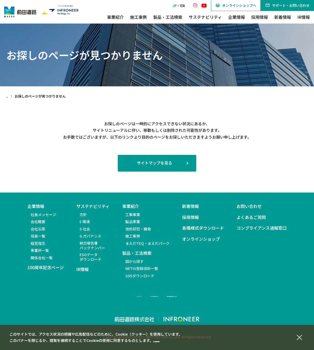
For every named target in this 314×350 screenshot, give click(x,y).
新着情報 (282, 17)
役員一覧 (38, 236)
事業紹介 (115, 17)
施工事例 (138, 17)
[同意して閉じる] (299, 336)
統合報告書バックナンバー (92, 245)
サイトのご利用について (144, 295)
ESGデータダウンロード (91, 257)
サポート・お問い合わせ (287, 5)
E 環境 (85, 221)
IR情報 (303, 17)
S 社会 (85, 229)
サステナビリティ (205, 17)
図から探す (134, 261)
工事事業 (132, 214)
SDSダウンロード (139, 275)
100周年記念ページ (45, 267)
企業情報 (236, 17)
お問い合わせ (249, 206)
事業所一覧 (40, 250)
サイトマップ (105, 295)
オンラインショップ (201, 239)
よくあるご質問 (251, 217)
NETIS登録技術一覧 (141, 268)
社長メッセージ (43, 214)
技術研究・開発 (138, 229)
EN (182, 5)
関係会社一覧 (42, 257)
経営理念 (38, 243)
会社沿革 (38, 229)
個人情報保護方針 (168, 340)
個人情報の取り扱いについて (196, 295)
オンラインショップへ (235, 5)
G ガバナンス (90, 236)
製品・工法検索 (167, 17)
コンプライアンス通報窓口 (262, 228)
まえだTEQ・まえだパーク (147, 243)
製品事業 (132, 221)
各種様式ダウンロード (203, 228)
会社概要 (38, 221)
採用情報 (259, 17)
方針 (83, 214)
